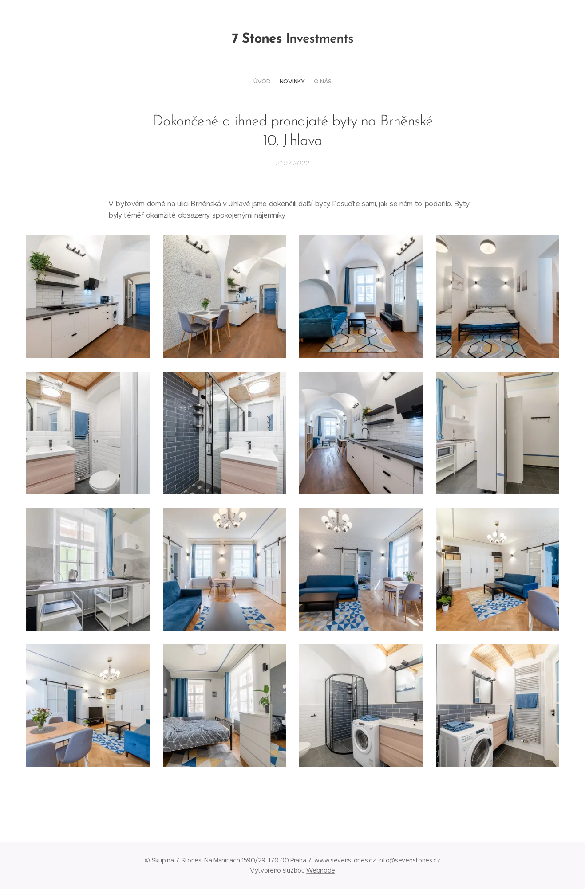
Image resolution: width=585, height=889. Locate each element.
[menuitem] (286, 81)
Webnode (320, 870)
